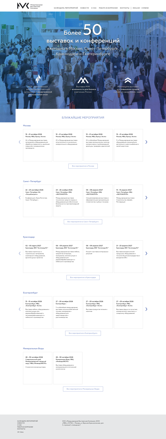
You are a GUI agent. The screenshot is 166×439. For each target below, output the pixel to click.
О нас (94, 8)
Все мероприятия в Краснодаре (83, 277)
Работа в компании (108, 8)
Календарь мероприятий (66, 8)
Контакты (124, 8)
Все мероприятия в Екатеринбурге (83, 333)
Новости (84, 8)
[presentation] (19, 142)
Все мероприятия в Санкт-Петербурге (83, 222)
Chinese (145, 8)
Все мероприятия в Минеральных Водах (83, 389)
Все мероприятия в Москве (83, 166)
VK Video (20, 432)
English (136, 8)
